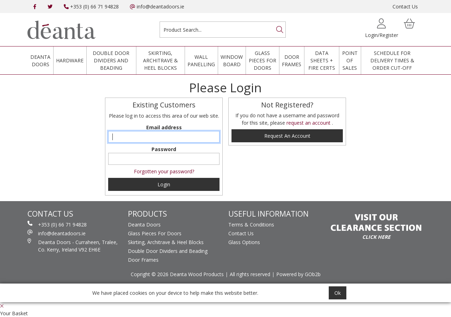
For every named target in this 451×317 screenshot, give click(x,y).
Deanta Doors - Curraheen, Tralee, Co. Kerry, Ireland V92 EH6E (72, 245)
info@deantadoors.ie (157, 6)
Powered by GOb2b (298, 274)
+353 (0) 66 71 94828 (91, 6)
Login (163, 184)
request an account (309, 122)
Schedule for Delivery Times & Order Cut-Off (392, 60)
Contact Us (405, 6)
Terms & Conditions (251, 224)
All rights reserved (250, 274)
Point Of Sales (350, 60)
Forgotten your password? (164, 171)
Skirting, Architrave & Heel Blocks (160, 60)
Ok (337, 293)
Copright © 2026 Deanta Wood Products (177, 274)
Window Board (232, 61)
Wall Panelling (201, 61)
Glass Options (244, 242)
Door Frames (291, 61)
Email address (164, 127)
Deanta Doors (40, 61)
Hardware (70, 60)
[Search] (279, 29)
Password (164, 149)
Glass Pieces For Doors (262, 60)
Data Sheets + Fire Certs (321, 60)
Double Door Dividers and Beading (111, 60)
